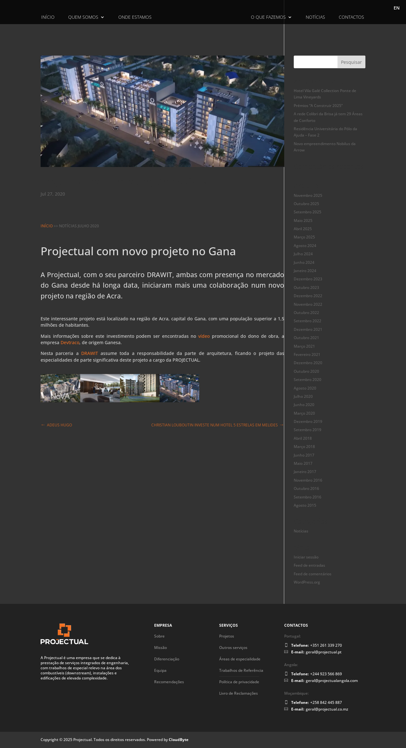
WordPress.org (307, 582)
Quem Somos (83, 17)
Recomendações (169, 682)
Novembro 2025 (308, 195)
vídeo (204, 336)
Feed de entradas (309, 565)
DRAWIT (159, 274)
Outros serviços (233, 647)
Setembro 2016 (307, 497)
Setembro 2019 (307, 429)
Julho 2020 (303, 396)
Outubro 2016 (306, 488)
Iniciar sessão (306, 557)
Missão (160, 647)
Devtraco (70, 342)
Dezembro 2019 (308, 421)
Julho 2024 (303, 254)
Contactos (351, 17)
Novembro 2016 (308, 480)
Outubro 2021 (306, 337)
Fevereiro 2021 (307, 354)
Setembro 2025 (307, 212)
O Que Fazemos (268, 17)
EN (397, 8)
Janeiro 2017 (305, 471)
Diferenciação (166, 659)
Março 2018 (304, 446)
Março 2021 (304, 346)
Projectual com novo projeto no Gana (125, 181)
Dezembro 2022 (308, 295)
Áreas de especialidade (239, 659)
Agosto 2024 (305, 245)
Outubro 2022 (306, 312)
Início (48, 17)
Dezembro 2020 (308, 362)
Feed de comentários (312, 574)
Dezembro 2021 (308, 329)
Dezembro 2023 (308, 279)
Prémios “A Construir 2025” (318, 105)
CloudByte (178, 739)
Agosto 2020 (305, 388)
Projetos (226, 636)
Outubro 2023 (306, 287)
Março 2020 (304, 413)
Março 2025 (304, 237)
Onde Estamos (135, 17)
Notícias (315, 17)
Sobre (159, 636)
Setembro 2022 (307, 321)
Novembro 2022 (308, 304)
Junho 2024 (304, 262)
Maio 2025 (303, 220)
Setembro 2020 (307, 379)
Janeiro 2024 (305, 270)
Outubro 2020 (306, 371)
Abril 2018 (303, 438)
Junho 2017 (304, 455)
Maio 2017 (303, 463)
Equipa (160, 670)
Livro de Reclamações (238, 693)
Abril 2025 (303, 228)
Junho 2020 (304, 404)
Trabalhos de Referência (241, 670)
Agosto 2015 (305, 505)
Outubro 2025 (306, 203)
